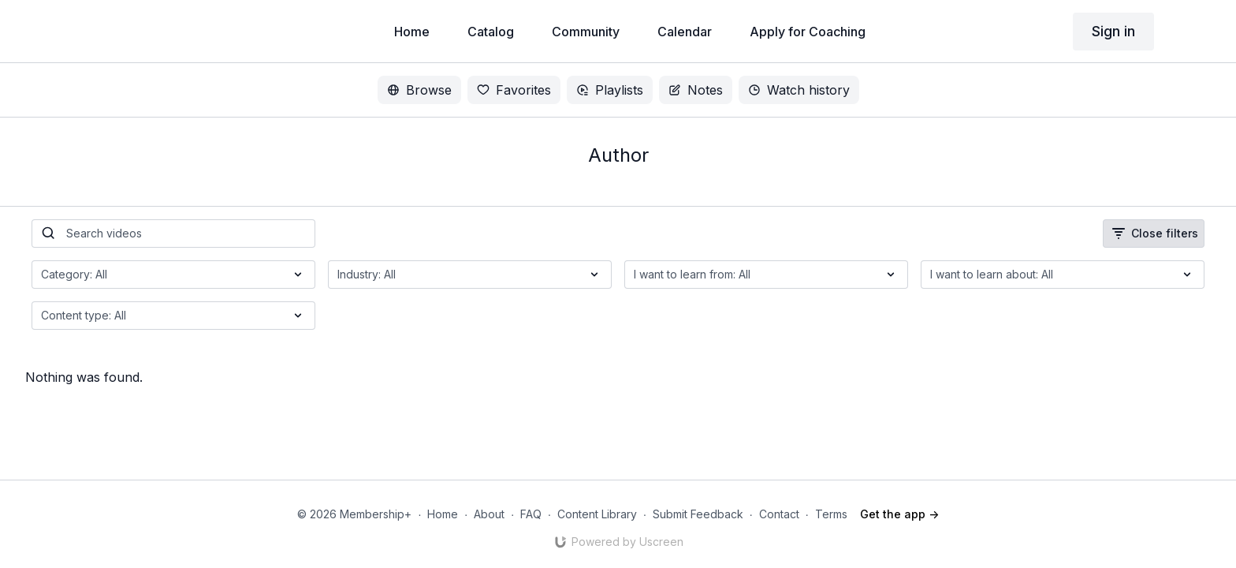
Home (442, 514)
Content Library (597, 514)
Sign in (1113, 31)
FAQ (531, 514)
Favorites (514, 90)
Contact (779, 514)
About (489, 514)
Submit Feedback (698, 514)
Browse (419, 90)
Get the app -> (899, 514)
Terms (831, 514)
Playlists (609, 90)
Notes (695, 90)
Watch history (799, 90)
